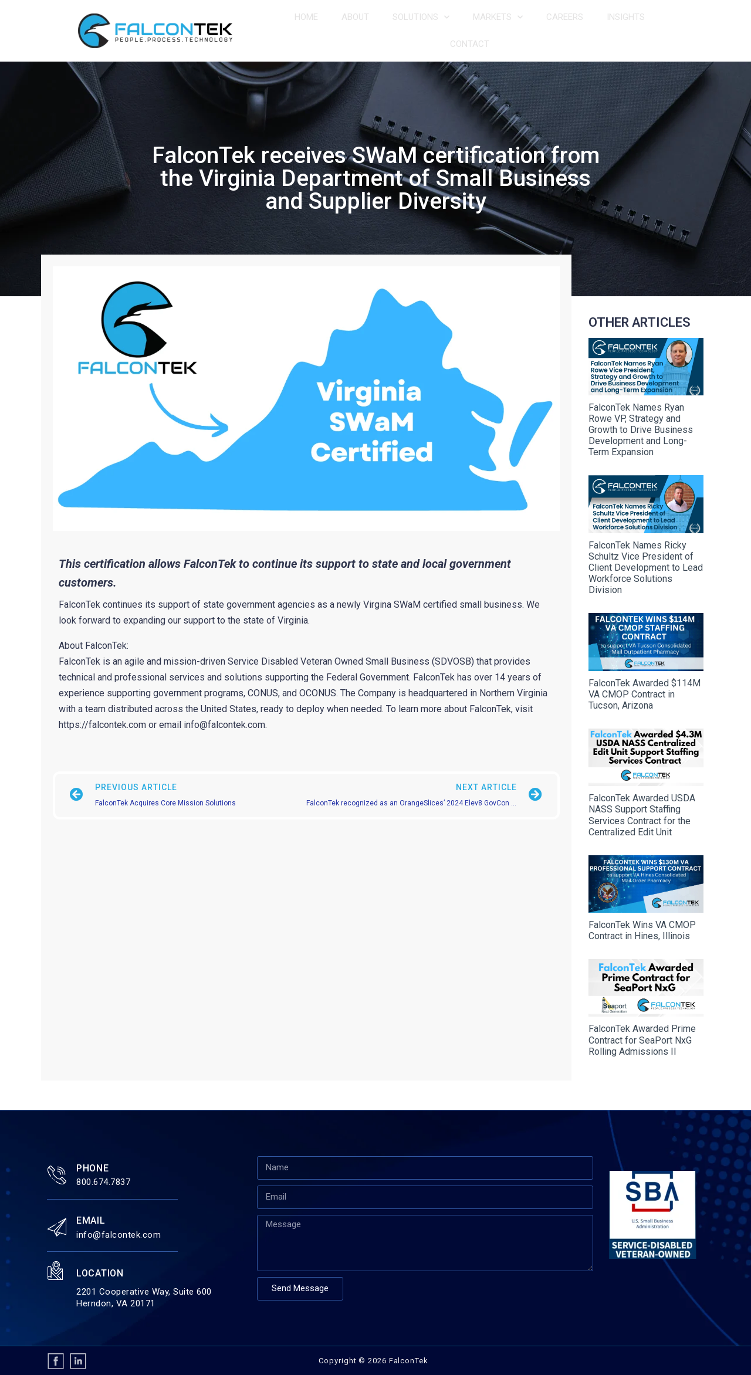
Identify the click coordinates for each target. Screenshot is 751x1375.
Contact (469, 44)
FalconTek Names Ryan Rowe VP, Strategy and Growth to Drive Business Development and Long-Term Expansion (640, 430)
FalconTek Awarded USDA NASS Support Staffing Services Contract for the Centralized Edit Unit (641, 815)
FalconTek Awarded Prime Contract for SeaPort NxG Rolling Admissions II (642, 1039)
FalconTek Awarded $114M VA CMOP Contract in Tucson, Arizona (644, 694)
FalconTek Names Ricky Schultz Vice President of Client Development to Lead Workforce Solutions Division (645, 568)
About (355, 17)
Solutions (421, 17)
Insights (626, 17)
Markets (498, 17)
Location (100, 1273)
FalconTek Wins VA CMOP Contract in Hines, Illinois (642, 930)
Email (91, 1220)
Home (306, 17)
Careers (564, 17)
